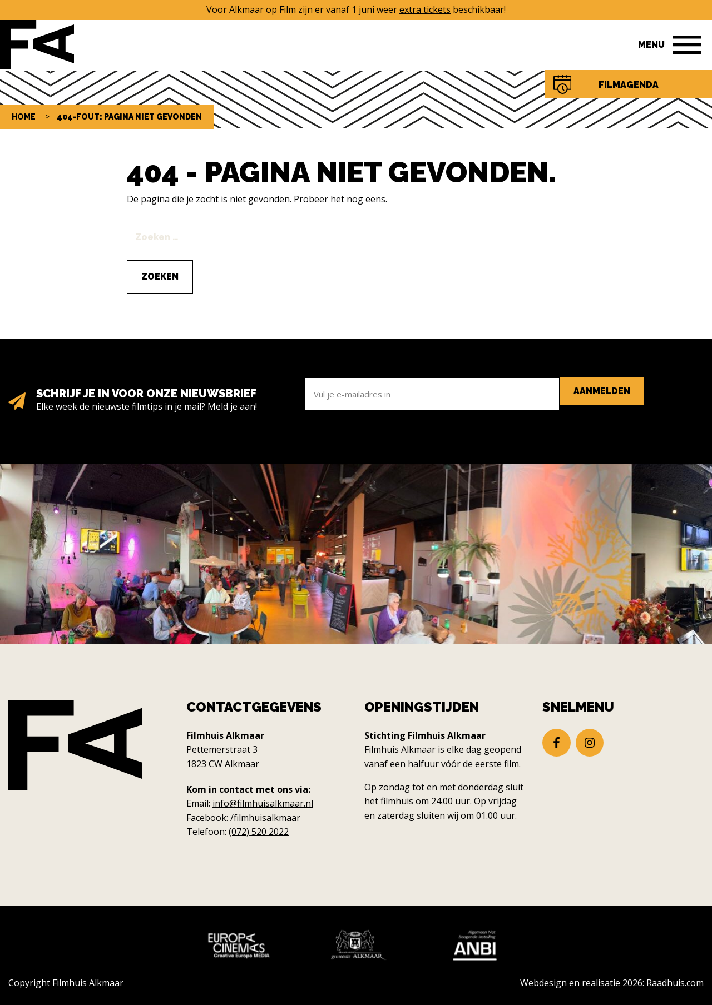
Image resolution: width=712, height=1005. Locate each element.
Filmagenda (629, 84)
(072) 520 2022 (259, 831)
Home (24, 116)
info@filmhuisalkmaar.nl (262, 803)
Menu (651, 44)
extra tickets (425, 9)
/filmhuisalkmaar (265, 818)
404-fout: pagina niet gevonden (129, 116)
